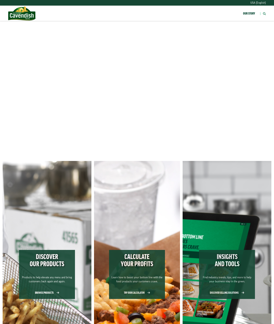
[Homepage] (22, 10)
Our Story (249, 13)
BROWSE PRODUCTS (48, 292)
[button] (263, 13)
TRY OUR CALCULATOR (138, 292)
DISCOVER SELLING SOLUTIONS (228, 292)
